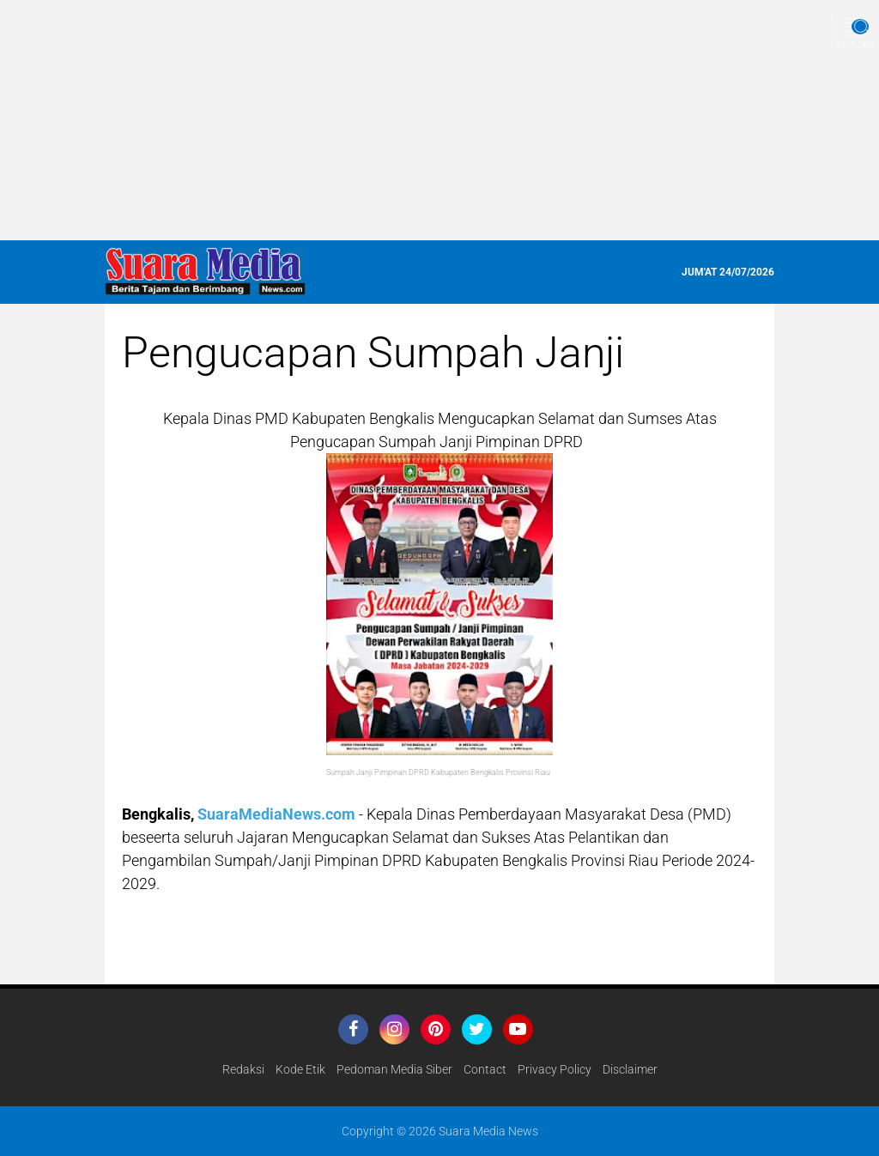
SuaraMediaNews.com (276, 814)
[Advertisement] (440, 120)
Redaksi (243, 1069)
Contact (485, 1069)
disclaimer (630, 1069)
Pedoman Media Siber (394, 1069)
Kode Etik (300, 1069)
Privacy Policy (554, 1069)
